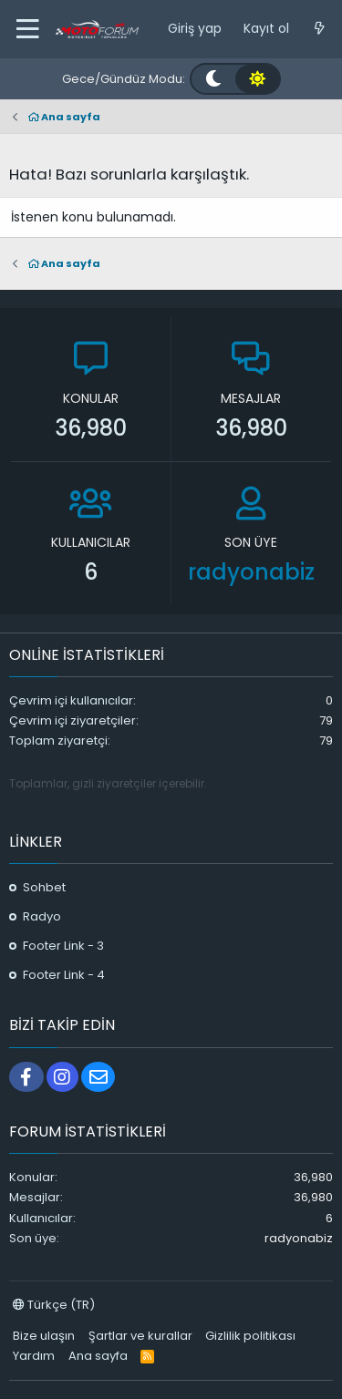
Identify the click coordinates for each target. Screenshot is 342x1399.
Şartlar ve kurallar (140, 1335)
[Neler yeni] (319, 29)
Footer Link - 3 (63, 945)
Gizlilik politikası (250, 1335)
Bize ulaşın (44, 1335)
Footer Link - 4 (64, 974)
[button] (27, 29)
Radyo (42, 916)
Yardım (34, 1355)
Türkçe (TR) (54, 1304)
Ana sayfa (98, 1355)
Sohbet (44, 887)
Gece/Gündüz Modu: (123, 78)
